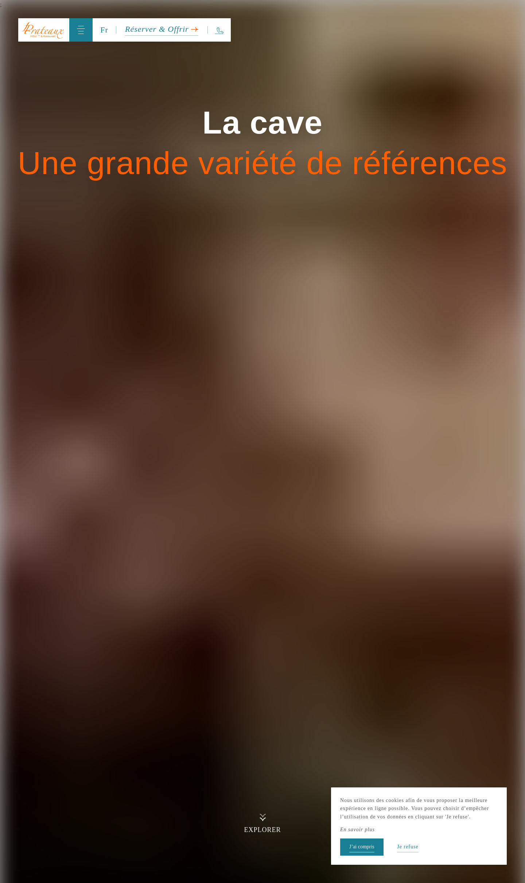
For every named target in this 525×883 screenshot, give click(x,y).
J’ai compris (361, 846)
